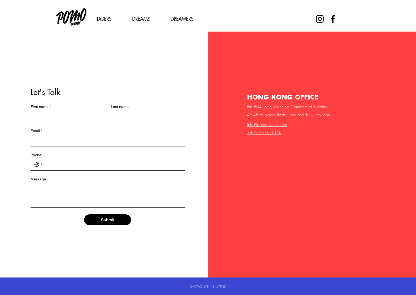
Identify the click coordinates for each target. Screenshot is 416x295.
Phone (36, 155)
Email (36, 131)
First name (41, 107)
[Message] (108, 195)
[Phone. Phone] (112, 164)
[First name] (66, 116)
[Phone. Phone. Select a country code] (39, 165)
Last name (120, 107)
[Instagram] (320, 19)
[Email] (106, 140)
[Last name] (146, 116)
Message (38, 179)
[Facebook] (333, 19)
